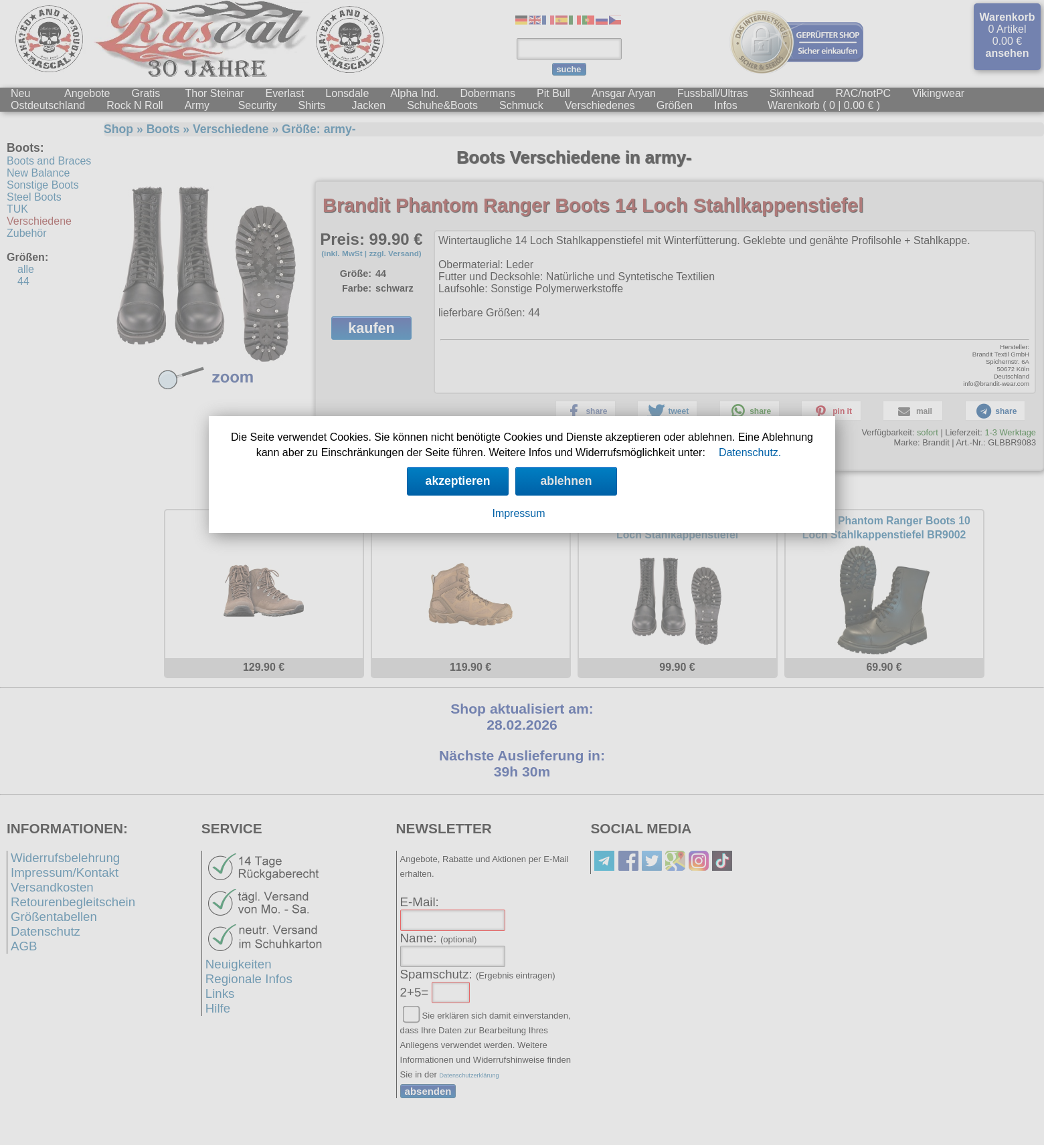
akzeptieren (458, 481)
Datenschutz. (750, 452)
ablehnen (566, 481)
